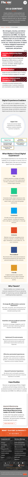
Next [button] (26, 51)
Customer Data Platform (7, 148)
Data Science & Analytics (20, 453)
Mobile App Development (20, 448)
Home (2, 27)
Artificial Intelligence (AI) (20, 455)
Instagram (18, 463)
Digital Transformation (19, 442)
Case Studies (4, 444)
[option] (14, 71)
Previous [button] (24, 51)
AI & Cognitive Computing (20, 144)
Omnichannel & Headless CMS (7, 144)
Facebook (14, 463)
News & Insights (4, 448)
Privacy (2, 457)
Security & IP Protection (6, 450)
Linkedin (5, 463)
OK (25, 474)
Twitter (9, 463)
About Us (3, 442)
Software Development (20, 444)
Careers (3, 455)
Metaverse (17, 459)
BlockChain (17, 457)
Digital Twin (7, 140)
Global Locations (5, 453)
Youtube (22, 463)
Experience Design (19, 450)
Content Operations (20, 140)
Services (8, 27)
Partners (3, 446)
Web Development (19, 446)
